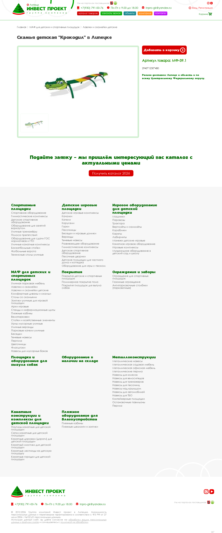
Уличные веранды (22, 327)
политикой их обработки (74, 522)
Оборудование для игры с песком (84, 265)
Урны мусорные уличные (27, 323)
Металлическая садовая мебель (133, 364)
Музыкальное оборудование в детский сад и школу (131, 252)
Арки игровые (20, 306)
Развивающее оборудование (80, 243)
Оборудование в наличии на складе (80, 359)
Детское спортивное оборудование (24, 220)
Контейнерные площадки (128, 398)
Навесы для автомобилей (128, 392)
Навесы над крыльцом (126, 388)
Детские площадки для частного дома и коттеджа (82, 261)
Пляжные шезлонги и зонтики (80, 426)
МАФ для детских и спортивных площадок (54, 27)
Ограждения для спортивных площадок (130, 277)
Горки (65, 226)
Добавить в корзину (164, 50)
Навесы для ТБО (122, 395)
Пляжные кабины (21, 313)
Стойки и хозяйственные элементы (33, 320)
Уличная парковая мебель (28, 283)
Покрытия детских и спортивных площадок (82, 277)
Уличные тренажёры (24, 231)
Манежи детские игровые (128, 240)
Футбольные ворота (23, 251)
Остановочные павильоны (128, 402)
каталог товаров (88, 13)
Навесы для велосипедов (128, 378)
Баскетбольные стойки (25, 247)
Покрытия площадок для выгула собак (81, 286)
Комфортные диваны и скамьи (31, 293)
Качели (66, 219)
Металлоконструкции (134, 357)
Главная (21, 27)
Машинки (118, 216)
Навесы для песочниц (126, 385)
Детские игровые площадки (79, 207)
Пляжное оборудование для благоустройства (80, 415)
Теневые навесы (72, 240)
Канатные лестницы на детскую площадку (31, 452)
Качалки (67, 216)
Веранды (67, 236)
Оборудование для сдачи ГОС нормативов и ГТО (30, 239)
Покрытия (72, 272)
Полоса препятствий (24, 235)
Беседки (16, 334)
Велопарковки (20, 316)
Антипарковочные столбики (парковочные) (130, 286)
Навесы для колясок (125, 375)
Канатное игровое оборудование (133, 244)
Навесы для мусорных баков (29, 351)
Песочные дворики (74, 256)
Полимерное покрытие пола (80, 282)
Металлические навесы (127, 361)
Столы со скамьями (24, 297)
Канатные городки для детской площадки (30, 457)
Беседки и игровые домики (79, 233)
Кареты (117, 233)
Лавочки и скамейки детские (100, 27)
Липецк (34, 4)
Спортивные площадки (23, 207)
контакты (160, 13)
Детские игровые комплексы (80, 212)
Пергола (16, 340)
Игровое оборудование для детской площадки (134, 208)
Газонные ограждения (126, 282)
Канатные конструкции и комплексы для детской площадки (30, 417)
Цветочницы (18, 344)
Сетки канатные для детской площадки (29, 434)
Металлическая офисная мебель (133, 368)
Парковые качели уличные (27, 330)
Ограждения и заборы (133, 272)
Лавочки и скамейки (24, 286)
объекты (130, 13)
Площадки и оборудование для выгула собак (29, 360)
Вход (194, 8)
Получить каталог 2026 (111, 173)
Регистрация (205, 8)
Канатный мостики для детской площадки (31, 446)
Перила (117, 405)
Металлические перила (127, 371)
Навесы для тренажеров (128, 381)
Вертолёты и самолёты (127, 226)
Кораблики (119, 230)
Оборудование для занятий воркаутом (28, 226)
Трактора (118, 223)
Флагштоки (18, 347)
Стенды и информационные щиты (33, 310)
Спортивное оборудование (28, 212)
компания (145, 13)
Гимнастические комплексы (29, 216)
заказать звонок (111, 13)
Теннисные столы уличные (27, 254)
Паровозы (118, 220)
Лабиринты (119, 237)
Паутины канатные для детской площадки (30, 428)
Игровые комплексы (125, 247)
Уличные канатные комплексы (30, 244)
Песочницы (69, 230)
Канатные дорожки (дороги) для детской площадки (31, 440)
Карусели (68, 223)
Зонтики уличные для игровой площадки (29, 301)
